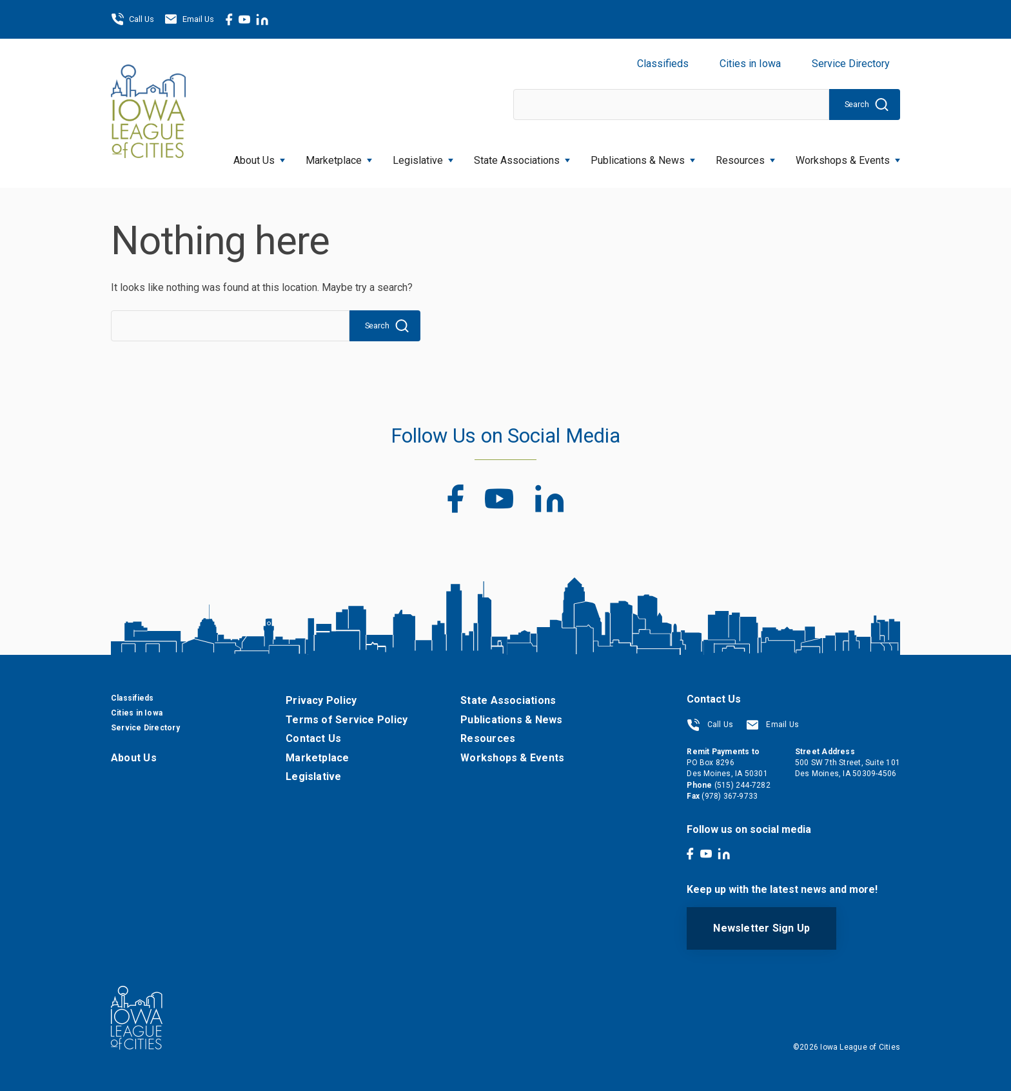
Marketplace (339, 156)
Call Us (132, 19)
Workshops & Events (848, 156)
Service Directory (851, 63)
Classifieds (663, 63)
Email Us (189, 19)
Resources (745, 156)
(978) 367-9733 (730, 796)
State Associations (522, 156)
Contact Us (313, 738)
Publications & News (643, 156)
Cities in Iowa (750, 63)
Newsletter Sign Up (761, 928)
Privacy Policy (321, 700)
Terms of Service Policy (346, 720)
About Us (259, 156)
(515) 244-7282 (742, 785)
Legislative (423, 156)
